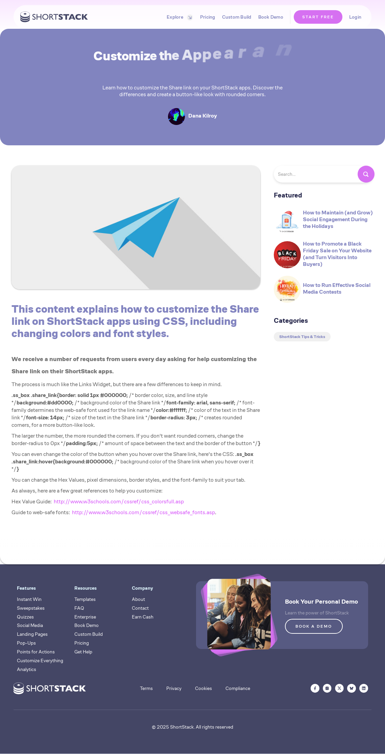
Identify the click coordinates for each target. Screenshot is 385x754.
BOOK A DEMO (313, 626)
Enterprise (85, 617)
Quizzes (25, 617)
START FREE (318, 16)
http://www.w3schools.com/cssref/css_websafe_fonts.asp (143, 512)
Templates (85, 599)
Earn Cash (142, 617)
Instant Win (29, 599)
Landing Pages (32, 634)
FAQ (79, 608)
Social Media (30, 625)
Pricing (207, 17)
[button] (178, 17)
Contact (140, 608)
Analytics (26, 669)
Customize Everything (40, 660)
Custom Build (236, 17)
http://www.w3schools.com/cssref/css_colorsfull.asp (119, 501)
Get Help (83, 652)
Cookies (203, 688)
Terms (146, 688)
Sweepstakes (31, 608)
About (138, 599)
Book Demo (270, 17)
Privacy (174, 688)
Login (355, 17)
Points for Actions (36, 652)
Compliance (237, 688)
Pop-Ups (26, 643)
